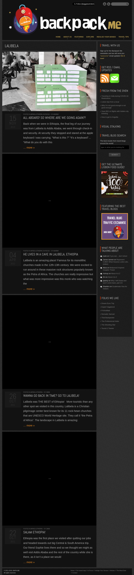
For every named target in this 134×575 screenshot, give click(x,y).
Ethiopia (39, 114)
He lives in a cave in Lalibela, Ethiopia (50, 254)
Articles (112, 570)
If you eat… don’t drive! (118, 256)
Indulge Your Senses (106, 37)
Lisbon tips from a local (110, 102)
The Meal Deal (121, 570)
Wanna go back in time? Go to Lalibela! (51, 395)
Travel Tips (124, 37)
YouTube (104, 4)
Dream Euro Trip (108, 303)
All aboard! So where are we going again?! (54, 118)
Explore (90, 37)
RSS (108, 4)
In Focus (46, 114)
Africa (33, 114)
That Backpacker (108, 318)
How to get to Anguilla (110, 117)
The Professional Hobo (110, 321)
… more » (29, 147)
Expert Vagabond (108, 307)
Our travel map (81, 570)
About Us (67, 37)
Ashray (56, 114)
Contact (74, 573)
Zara (48, 392)
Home (58, 37)
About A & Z (115, 273)
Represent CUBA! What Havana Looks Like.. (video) (116, 262)
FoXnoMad (106, 310)
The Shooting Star (108, 325)
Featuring (79, 37)
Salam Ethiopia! (34, 532)
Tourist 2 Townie (108, 328)
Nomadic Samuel (108, 314)
